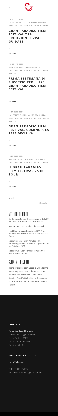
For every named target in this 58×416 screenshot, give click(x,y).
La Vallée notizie (18, 23)
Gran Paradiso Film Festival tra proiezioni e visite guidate (27, 36)
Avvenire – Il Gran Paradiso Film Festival (26, 226)
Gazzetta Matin (17, 159)
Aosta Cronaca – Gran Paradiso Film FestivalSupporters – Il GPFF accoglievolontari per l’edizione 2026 (29, 243)
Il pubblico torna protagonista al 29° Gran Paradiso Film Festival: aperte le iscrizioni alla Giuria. (28, 233)
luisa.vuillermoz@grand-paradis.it (28, 372)
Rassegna (14, 26)
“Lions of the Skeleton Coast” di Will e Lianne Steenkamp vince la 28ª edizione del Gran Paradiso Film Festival (28, 271)
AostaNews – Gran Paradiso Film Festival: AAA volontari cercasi (27, 252)
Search (12, 198)
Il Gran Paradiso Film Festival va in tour (26, 170)
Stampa (35, 26)
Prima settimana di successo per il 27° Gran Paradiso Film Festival (27, 84)
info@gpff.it (20, 345)
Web (11, 73)
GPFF (14, 54)
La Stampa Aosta (18, 115)
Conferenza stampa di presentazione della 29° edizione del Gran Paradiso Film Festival (29, 220)
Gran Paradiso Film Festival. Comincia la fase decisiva (29, 129)
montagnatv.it (17, 67)
